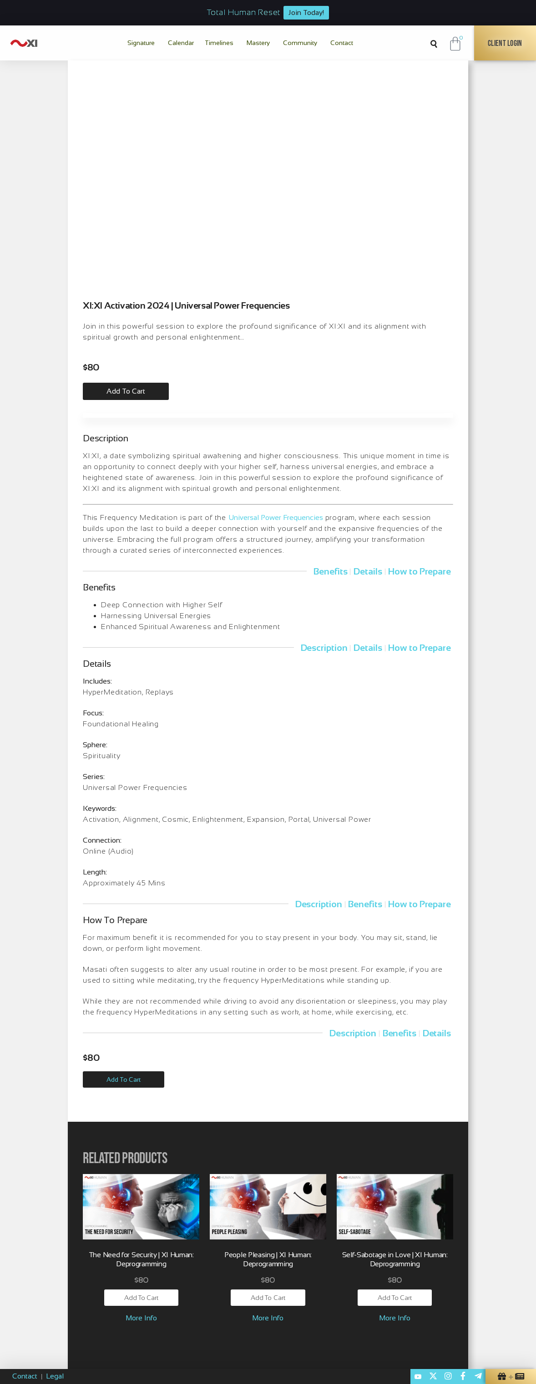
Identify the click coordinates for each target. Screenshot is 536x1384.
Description (324, 648)
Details (368, 571)
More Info (141, 1318)
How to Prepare (419, 571)
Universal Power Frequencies (275, 517)
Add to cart (125, 391)
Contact (24, 1376)
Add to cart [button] (141, 1297)
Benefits (330, 571)
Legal (55, 1376)
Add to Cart (123, 1079)
